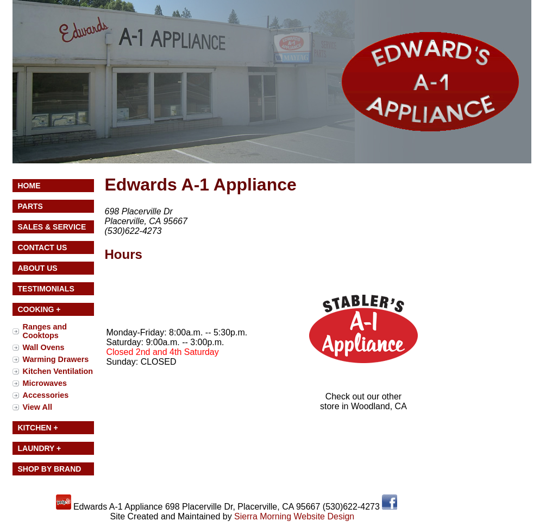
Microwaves (45, 383)
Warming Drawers (56, 359)
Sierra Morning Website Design (294, 516)
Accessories (46, 395)
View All (37, 407)
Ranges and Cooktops (45, 331)
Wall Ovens (44, 347)
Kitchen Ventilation (58, 371)
